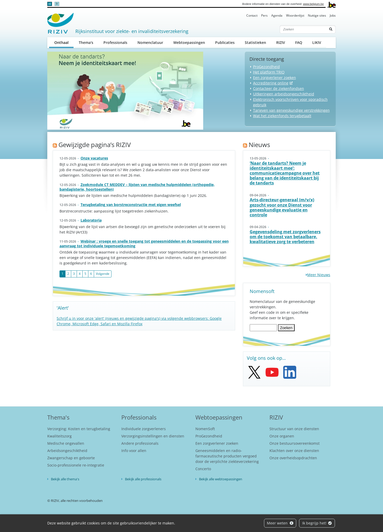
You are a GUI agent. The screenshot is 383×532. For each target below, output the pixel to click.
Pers (264, 15)
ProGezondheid (266, 66)
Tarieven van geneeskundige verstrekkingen (291, 110)
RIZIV (280, 42)
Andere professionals (140, 443)
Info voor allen (133, 450)
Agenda (276, 15)
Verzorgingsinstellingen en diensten (152, 436)
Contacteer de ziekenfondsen (278, 88)
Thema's (86, 42)
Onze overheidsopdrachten (293, 457)
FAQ (298, 42)
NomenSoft (205, 428)
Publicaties (225, 42)
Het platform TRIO (269, 72)
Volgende (102, 273)
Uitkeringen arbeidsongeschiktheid (283, 93)
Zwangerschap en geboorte (71, 457)
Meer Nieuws (318, 274)
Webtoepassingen (189, 42)
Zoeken (286, 327)
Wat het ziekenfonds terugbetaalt (282, 115)
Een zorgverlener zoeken (274, 77)
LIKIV (316, 42)
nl (49, 4)
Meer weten (280, 523)
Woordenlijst (295, 15)
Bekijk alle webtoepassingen (220, 479)
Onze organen (281, 436)
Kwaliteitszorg (59, 436)
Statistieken (255, 42)
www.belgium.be (313, 3)
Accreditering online (270, 83)
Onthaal (64, 42)
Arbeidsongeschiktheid (67, 450)
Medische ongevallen (65, 443)
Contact (251, 15)
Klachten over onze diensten (294, 450)
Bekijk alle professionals (143, 479)
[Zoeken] (303, 29)
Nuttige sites (317, 15)
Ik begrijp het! (317, 523)
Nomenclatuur (150, 42)
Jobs (333, 15)
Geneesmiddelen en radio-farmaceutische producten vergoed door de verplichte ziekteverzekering (227, 456)
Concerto (203, 468)
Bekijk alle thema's (65, 479)
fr (57, 4)
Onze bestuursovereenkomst (294, 443)
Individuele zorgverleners (143, 428)
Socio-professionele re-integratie (75, 465)
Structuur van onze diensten (294, 428)
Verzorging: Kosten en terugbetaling (78, 428)
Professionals (115, 42)
